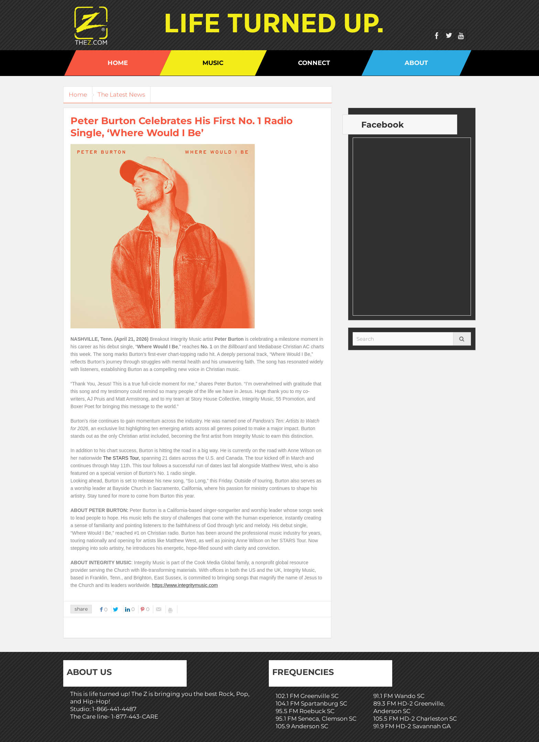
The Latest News (126, 94)
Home (118, 63)
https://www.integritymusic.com (185, 585)
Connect (314, 63)
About (416, 63)
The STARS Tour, (121, 458)
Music (212, 63)
